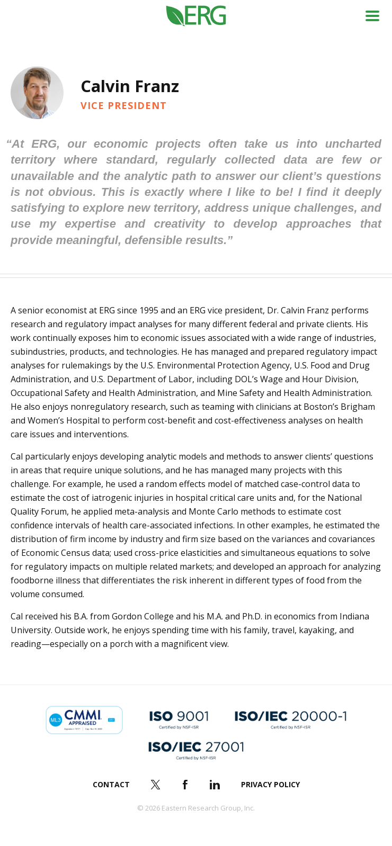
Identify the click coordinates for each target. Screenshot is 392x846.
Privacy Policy (270, 784)
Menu (372, 16)
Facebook (185, 784)
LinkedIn (215, 784)
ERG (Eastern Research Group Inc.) (196, 16)
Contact (111, 784)
